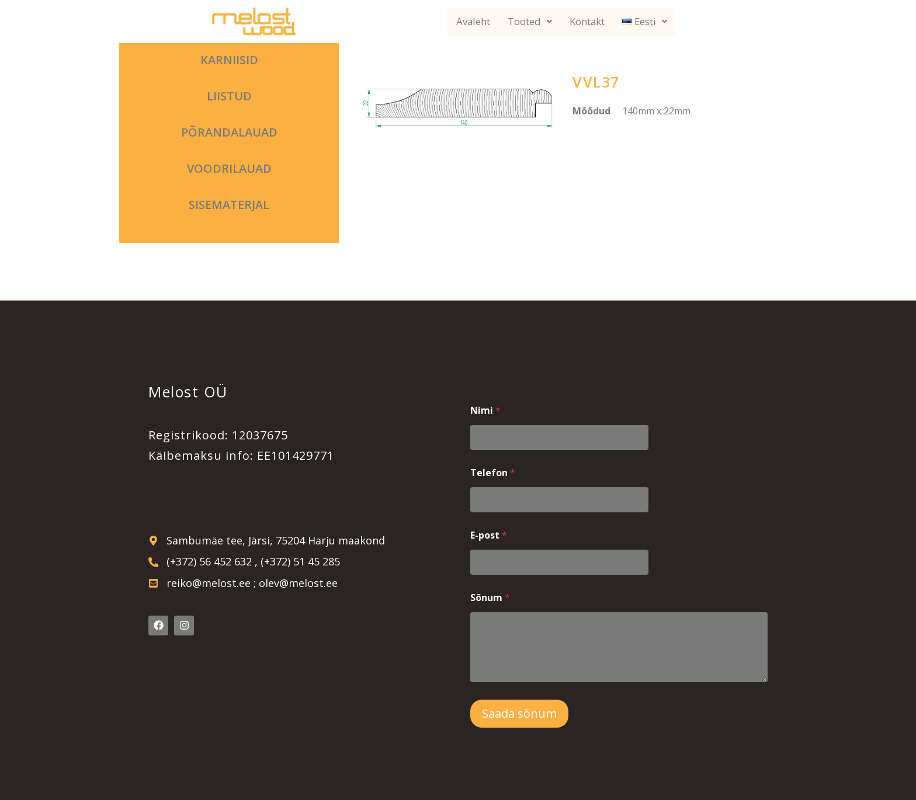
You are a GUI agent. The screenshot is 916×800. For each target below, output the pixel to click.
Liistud (229, 96)
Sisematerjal (229, 204)
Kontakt (587, 22)
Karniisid (229, 60)
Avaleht (473, 22)
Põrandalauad (229, 132)
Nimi (485, 410)
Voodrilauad (229, 168)
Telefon (492, 472)
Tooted (530, 22)
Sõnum (490, 597)
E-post (488, 535)
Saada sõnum (519, 713)
